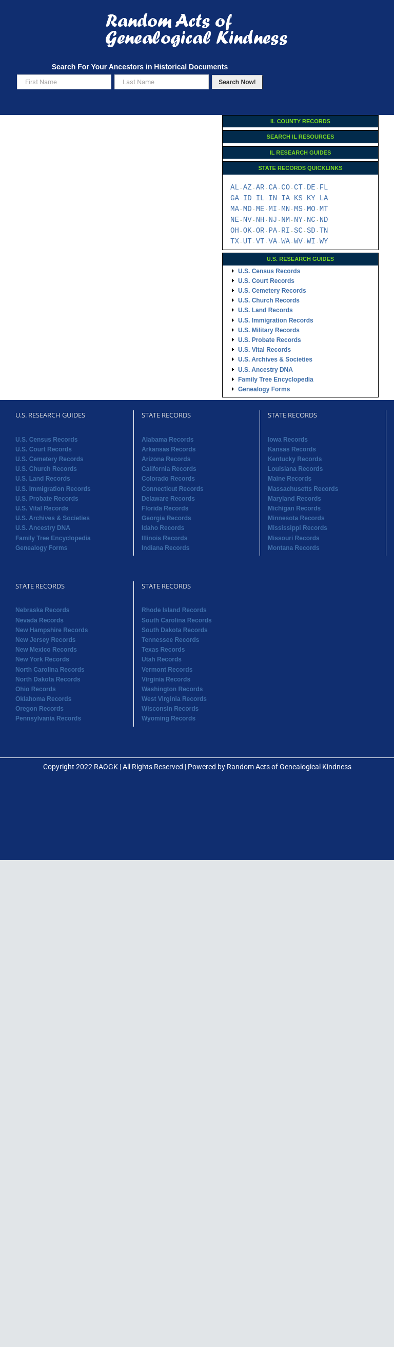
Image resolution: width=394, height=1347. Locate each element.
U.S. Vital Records (264, 349)
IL (260, 198)
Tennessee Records (171, 639)
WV (298, 241)
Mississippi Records (297, 528)
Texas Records (163, 649)
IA (285, 198)
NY (298, 220)
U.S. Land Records (265, 310)
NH (260, 220)
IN (272, 198)
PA (272, 231)
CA (272, 188)
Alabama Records (167, 439)
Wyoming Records (168, 718)
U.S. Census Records (269, 271)
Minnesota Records (296, 518)
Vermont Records (167, 669)
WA (285, 241)
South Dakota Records (175, 630)
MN (285, 209)
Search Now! (237, 82)
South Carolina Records (177, 620)
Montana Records (294, 548)
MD (247, 209)
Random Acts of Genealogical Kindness (289, 767)
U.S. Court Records (266, 280)
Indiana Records (165, 548)
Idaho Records (163, 528)
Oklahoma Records (43, 699)
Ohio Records (35, 689)
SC (298, 231)
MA (234, 209)
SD (311, 231)
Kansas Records (292, 449)
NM (285, 220)
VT (260, 241)
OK (247, 231)
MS (298, 209)
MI (272, 209)
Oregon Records (39, 708)
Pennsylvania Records (48, 718)
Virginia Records (166, 679)
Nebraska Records (42, 610)
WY (324, 241)
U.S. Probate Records (269, 340)
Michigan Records (294, 508)
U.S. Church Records (269, 300)
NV (247, 220)
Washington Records (172, 689)
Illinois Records (164, 538)
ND (324, 220)
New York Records (42, 659)
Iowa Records (288, 439)
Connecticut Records (173, 488)
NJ (272, 220)
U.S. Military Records (269, 330)
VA (272, 241)
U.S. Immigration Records (275, 320)
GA (234, 198)
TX (234, 241)
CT (298, 188)
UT (247, 241)
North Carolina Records (50, 669)
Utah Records (162, 659)
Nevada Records (39, 620)
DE (311, 188)
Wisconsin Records (170, 708)
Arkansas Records (168, 449)
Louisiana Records (295, 468)
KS (298, 198)
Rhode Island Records (174, 610)
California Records (169, 468)
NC (311, 220)
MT (324, 209)
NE (234, 220)
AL (234, 188)
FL (324, 188)
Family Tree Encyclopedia (275, 379)
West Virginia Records (174, 699)
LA (324, 198)
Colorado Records (168, 478)
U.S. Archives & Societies (275, 359)
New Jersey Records (45, 639)
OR (260, 231)
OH (234, 231)
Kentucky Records (295, 459)
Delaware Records (168, 498)
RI (285, 231)
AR (260, 188)
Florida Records (165, 508)
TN (324, 231)
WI (311, 241)
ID (247, 198)
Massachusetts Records (303, 488)
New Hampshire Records (51, 630)
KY (311, 198)
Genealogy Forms (264, 389)
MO (311, 209)
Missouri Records (294, 538)
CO (285, 188)
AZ (247, 188)
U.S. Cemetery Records (272, 290)
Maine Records (289, 478)
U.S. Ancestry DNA (265, 369)
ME (260, 209)
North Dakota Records (48, 679)
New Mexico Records (46, 649)
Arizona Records (166, 459)
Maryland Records (294, 498)
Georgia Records (166, 518)
